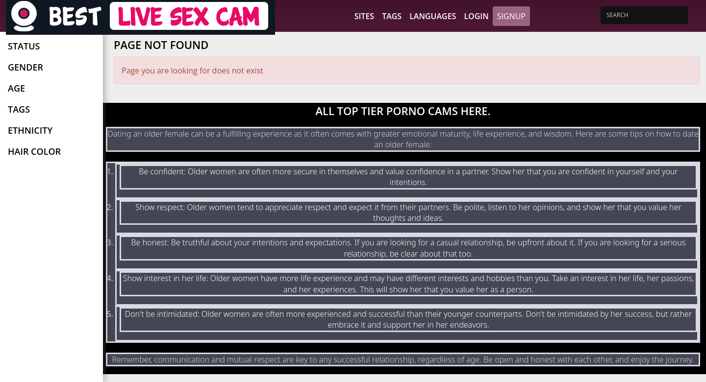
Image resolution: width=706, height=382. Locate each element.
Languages (432, 16)
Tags (392, 16)
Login (476, 16)
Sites (364, 16)
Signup (511, 16)
